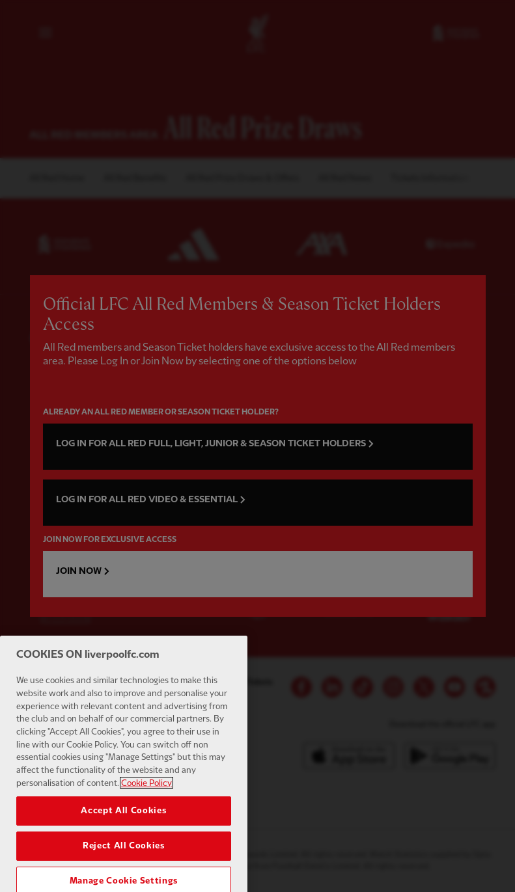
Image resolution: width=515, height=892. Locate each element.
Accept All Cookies (123, 841)
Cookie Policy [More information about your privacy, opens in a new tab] (146, 813)
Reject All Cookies (124, 876)
